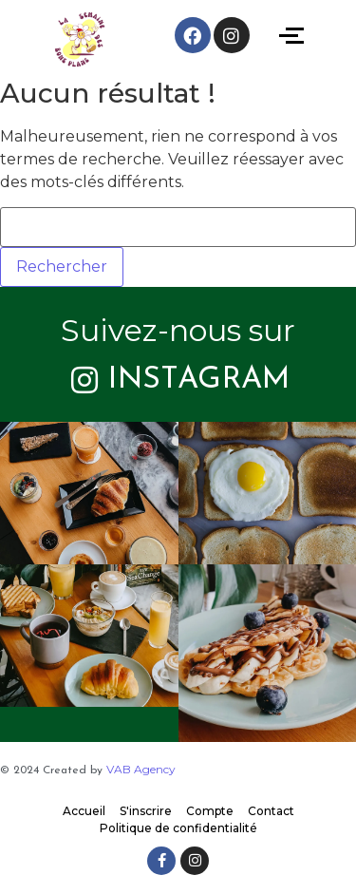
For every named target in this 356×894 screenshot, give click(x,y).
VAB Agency (141, 769)
